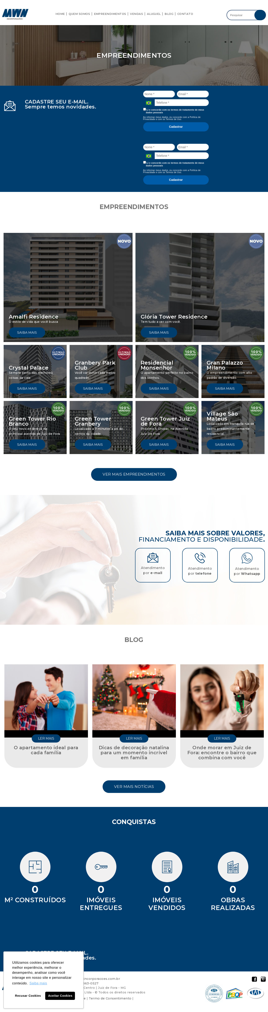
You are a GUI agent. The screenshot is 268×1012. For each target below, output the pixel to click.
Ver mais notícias (134, 787)
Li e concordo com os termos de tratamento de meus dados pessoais (173, 111)
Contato (185, 13)
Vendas (136, 13)
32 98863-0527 (86, 985)
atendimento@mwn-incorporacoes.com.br (85, 980)
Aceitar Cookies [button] (60, 995)
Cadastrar (176, 126)
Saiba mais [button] (38, 983)
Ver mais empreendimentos (134, 474)
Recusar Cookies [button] (28, 995)
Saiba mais (27, 332)
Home (60, 13)
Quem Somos (79, 13)
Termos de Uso (173, 119)
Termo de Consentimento (110, 1000)
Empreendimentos (110, 13)
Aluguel (154, 13)
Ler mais (46, 739)
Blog (169, 13)
